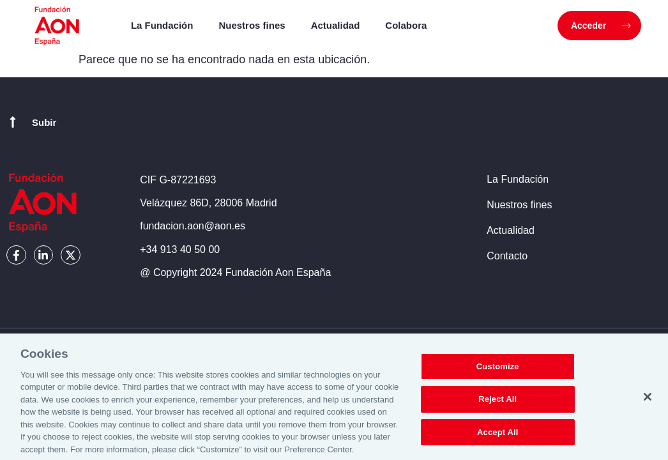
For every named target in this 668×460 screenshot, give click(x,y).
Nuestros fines (251, 25)
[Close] (648, 401)
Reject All (497, 403)
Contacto (507, 255)
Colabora (406, 25)
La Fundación (162, 25)
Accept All (497, 436)
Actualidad (335, 25)
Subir (44, 122)
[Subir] (12, 122)
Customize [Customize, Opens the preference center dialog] (497, 371)
